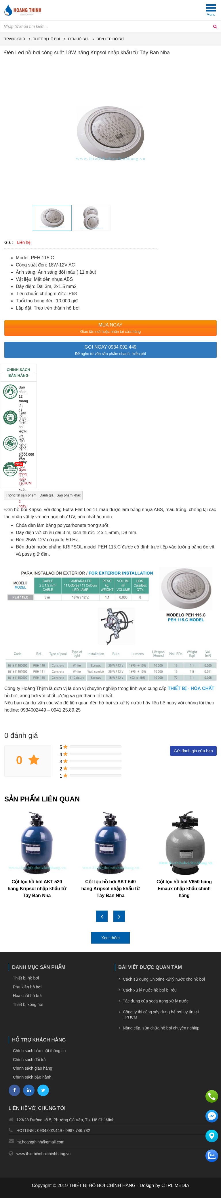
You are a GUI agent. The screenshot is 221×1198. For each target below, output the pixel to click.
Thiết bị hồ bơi (46, 39)
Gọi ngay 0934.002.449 (111, 347)
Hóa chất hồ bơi (27, 995)
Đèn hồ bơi (78, 39)
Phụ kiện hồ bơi (27, 987)
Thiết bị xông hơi (28, 1004)
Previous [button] (102, 916)
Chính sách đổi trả (29, 1059)
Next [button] (119, 916)
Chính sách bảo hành (32, 1077)
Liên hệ (24, 242)
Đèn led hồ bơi (111, 39)
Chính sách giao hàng (32, 1068)
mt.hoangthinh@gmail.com (40, 1142)
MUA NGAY (110, 324)
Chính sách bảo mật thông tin (39, 1050)
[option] (110, 133)
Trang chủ (14, 39)
